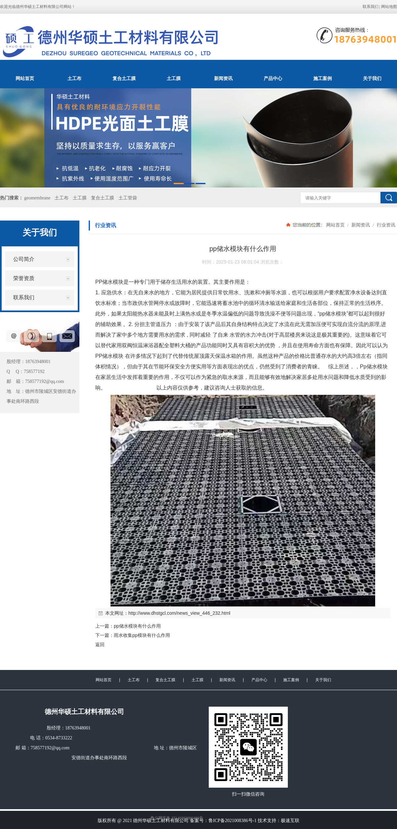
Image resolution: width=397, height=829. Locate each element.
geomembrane (37, 197)
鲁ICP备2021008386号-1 (232, 820)
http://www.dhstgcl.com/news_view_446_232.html (179, 613)
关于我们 (372, 78)
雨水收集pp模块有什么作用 (142, 635)
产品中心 (273, 78)
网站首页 (25, 78)
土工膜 (174, 78)
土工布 (74, 78)
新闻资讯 (223, 78)
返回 (100, 644)
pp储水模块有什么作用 (137, 626)
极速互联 (290, 820)
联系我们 (370, 6)
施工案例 (322, 78)
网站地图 (389, 6)
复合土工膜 (124, 78)
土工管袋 (127, 197)
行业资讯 (385, 225)
